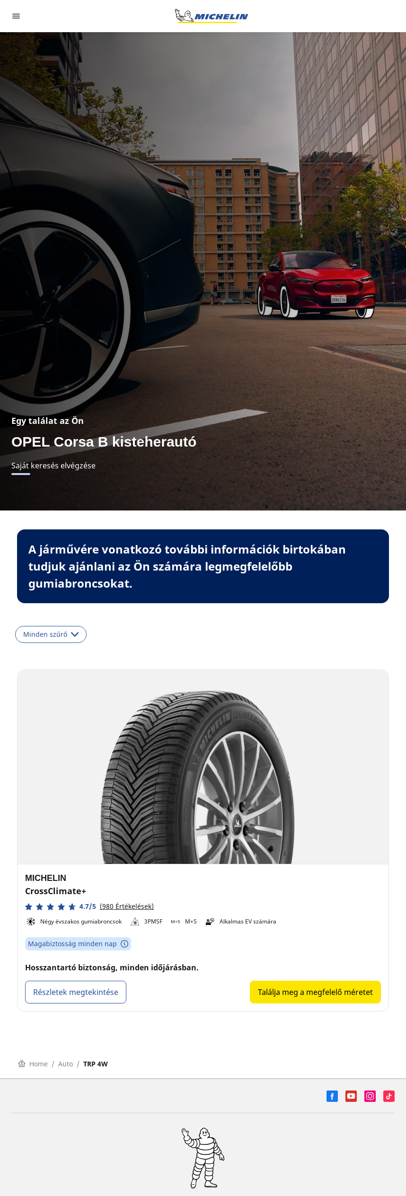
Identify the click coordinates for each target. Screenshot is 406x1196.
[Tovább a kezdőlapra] (211, 16)
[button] (89, 906)
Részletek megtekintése (75, 992)
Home (33, 1063)
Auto (65, 1063)
